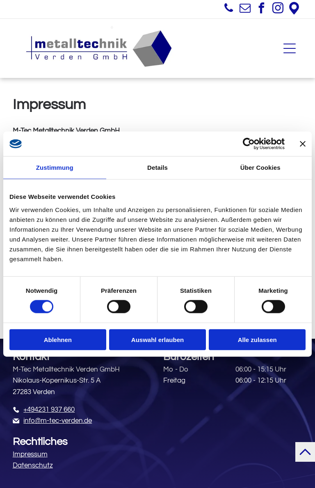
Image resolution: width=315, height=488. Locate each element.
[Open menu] (289, 48)
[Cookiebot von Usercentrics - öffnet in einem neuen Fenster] (249, 144)
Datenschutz (33, 465)
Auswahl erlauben (157, 339)
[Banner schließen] (303, 144)
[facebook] (261, 9)
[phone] (228, 9)
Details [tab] (157, 167)
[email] (245, 9)
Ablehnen (58, 339)
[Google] (294, 9)
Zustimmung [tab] (54, 167)
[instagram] (277, 9)
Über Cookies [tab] (260, 167)
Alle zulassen (257, 339)
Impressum (30, 454)
